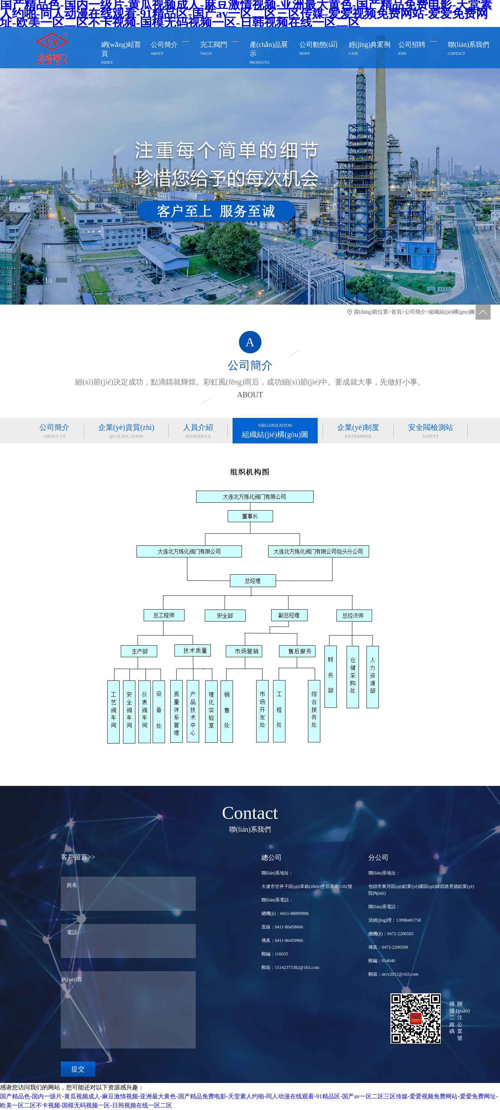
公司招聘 (419, 49)
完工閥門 (221, 49)
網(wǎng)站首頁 (122, 54)
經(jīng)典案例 (370, 49)
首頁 (396, 312)
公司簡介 (172, 49)
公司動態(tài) (320, 49)
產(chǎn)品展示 (271, 54)
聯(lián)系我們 (469, 49)
